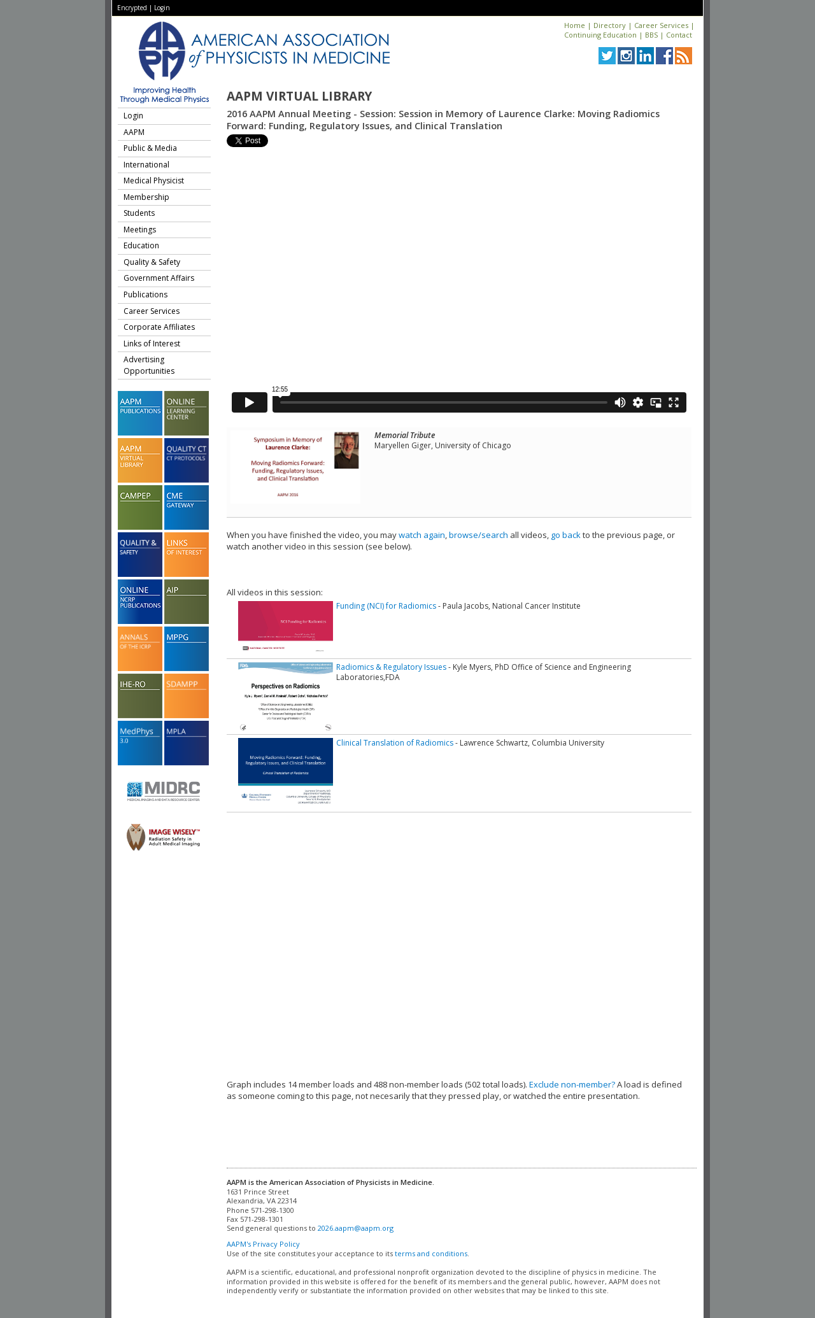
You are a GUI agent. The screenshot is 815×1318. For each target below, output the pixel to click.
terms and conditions (431, 1253)
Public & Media (150, 148)
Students (139, 213)
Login (162, 7)
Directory (609, 25)
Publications (145, 294)
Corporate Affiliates (159, 327)
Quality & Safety (152, 262)
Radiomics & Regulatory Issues (391, 667)
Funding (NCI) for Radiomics (386, 605)
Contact (679, 34)
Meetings (140, 229)
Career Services (661, 25)
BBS (651, 34)
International (146, 164)
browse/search (478, 535)
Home (574, 25)
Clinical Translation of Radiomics (394, 742)
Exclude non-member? (572, 1084)
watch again (422, 535)
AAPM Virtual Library (299, 96)
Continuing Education (600, 34)
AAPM (134, 132)
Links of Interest (152, 343)
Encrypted (132, 7)
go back (566, 535)
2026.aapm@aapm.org (355, 1228)
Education (141, 245)
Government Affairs (159, 278)
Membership (146, 197)
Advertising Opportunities (149, 365)
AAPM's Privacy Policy (263, 1244)
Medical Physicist (154, 180)
